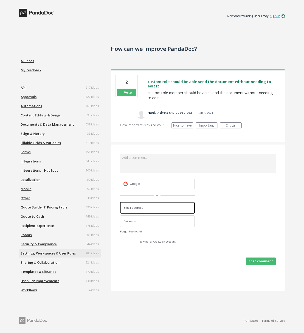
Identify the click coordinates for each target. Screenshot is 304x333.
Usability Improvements (40, 281)
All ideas (27, 61)
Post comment (260, 261)
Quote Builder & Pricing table (44, 207)
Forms (26, 152)
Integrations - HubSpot (39, 170)
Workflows (29, 290)
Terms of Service (273, 321)
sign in (275, 16)
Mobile (26, 189)
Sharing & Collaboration (40, 262)
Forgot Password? (131, 231)
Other (25, 198)
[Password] (157, 221)
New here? (157, 241)
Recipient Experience (37, 225)
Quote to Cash (32, 216)
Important (208, 125)
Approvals (29, 97)
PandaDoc (251, 321)
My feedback (31, 70)
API (23, 87)
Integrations (31, 161)
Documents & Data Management (47, 124)
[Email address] (157, 208)
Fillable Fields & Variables (41, 143)
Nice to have (183, 125)
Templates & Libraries (38, 271)
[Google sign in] (157, 184)
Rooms (26, 235)
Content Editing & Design (41, 115)
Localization (30, 179)
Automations (31, 106)
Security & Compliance (39, 244)
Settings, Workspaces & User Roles (48, 253)
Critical (234, 125)
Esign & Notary (33, 133)
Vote (128, 92)
